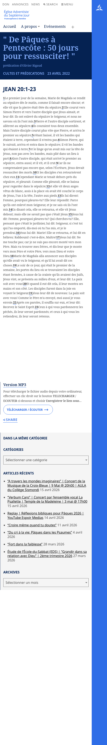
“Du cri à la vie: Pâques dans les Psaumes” (39, 611)
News (35, 4)
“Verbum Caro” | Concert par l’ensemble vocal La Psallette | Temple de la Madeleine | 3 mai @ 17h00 (47, 578)
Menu (67, 4)
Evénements (55, 26)
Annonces (20, 4)
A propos (29, 26)
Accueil (9, 26)
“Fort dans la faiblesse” (25, 623)
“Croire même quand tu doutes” (32, 604)
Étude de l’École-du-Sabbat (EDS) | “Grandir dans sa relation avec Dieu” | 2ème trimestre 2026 (47, 632)
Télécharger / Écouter (27, 489)
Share (10, 499)
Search (50, 4)
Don (5, 4)
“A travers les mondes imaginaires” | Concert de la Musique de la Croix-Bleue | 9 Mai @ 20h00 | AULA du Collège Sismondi (46, 564)
